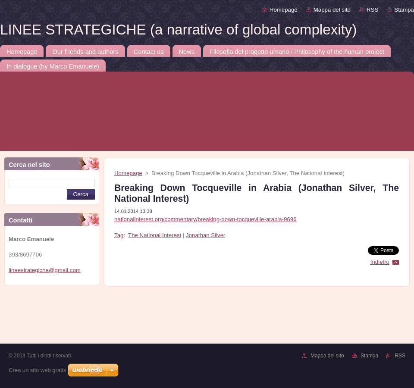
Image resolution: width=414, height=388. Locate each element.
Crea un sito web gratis (37, 370)
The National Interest (154, 235)
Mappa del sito (332, 9)
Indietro (379, 262)
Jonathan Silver (205, 235)
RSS (372, 9)
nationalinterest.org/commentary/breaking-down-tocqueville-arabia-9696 (205, 219)
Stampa (404, 9)
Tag (118, 235)
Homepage (284, 9)
